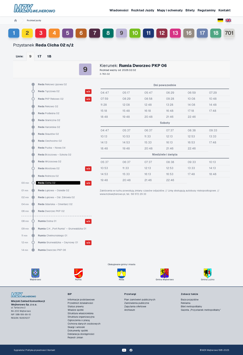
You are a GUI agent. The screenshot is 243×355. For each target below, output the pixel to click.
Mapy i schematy (170, 10)
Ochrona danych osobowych (84, 323)
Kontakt (224, 10)
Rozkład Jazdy (142, 10)
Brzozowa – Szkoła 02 (54, 154)
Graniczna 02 (49, 120)
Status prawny (76, 306)
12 (162, 33)
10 (135, 33)
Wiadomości (118, 10)
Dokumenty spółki (78, 330)
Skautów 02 (48, 133)
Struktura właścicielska (80, 313)
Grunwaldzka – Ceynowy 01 (58, 242)
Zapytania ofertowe (135, 306)
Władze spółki (76, 309)
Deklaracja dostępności (81, 334)
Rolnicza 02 (48, 176)
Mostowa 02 (49, 168)
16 (189, 33)
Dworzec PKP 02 (51, 211)
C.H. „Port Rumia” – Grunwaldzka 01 (62, 228)
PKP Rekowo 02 (51, 98)
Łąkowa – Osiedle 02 (53, 190)
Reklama (185, 303)
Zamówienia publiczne (136, 303)
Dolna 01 (47, 221)
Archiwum (129, 309)
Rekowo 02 (48, 106)
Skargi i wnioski (76, 327)
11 (148, 33)
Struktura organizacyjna (81, 316)
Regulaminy (207, 10)
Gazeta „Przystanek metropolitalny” (201, 309)
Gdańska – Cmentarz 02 (55, 204)
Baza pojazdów (189, 299)
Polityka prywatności (36, 350)
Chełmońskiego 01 (52, 235)
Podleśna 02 (48, 113)
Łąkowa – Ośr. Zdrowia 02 (56, 197)
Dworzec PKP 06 (52, 250)
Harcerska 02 (49, 127)
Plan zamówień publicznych (139, 299)
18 (215, 33)
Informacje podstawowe (81, 299)
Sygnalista (19, 350)
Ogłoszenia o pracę (79, 320)
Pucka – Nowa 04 (51, 147)
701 (229, 33)
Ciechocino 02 (50, 140)
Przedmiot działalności (80, 303)
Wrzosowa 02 (49, 161)
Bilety (190, 10)
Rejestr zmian (75, 337)
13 (175, 33)
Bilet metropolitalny (191, 306)
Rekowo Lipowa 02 (52, 84)
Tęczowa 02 (49, 91)
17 (202, 33)
